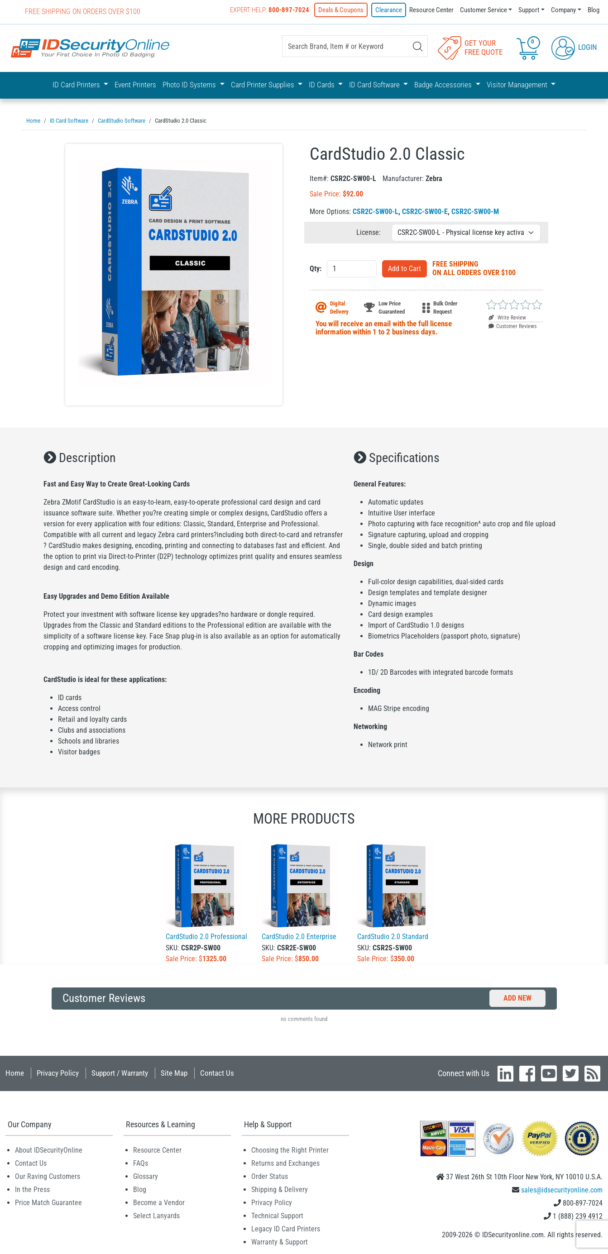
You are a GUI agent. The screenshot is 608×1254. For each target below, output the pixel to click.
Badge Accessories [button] (444, 84)
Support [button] (528, 10)
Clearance (388, 10)
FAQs (140, 1163)
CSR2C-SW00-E (425, 211)
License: (368, 232)
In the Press (32, 1189)
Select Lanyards (156, 1215)
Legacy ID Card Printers (285, 1228)
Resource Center (431, 10)
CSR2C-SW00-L (375, 211)
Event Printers (135, 84)
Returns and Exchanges (285, 1163)
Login (574, 47)
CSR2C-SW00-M (475, 211)
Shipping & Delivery (279, 1189)
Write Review (507, 317)
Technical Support (277, 1215)
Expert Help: (269, 10)
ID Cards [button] (322, 84)
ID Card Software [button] (375, 84)
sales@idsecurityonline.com (562, 1189)
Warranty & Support (279, 1241)
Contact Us (217, 1072)
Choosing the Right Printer (290, 1149)
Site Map (174, 1072)
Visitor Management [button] (518, 84)
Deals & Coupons (341, 10)
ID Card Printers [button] (77, 84)
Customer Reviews (512, 326)
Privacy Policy (58, 1072)
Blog (593, 10)
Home (14, 1072)
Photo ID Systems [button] (190, 84)
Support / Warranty (119, 1072)
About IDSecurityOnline (48, 1149)
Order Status (269, 1176)
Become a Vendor (159, 1202)
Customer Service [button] (483, 10)
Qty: (315, 268)
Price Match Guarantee (48, 1202)
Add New (517, 997)
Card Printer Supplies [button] (263, 84)
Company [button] (563, 10)
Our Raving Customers (47, 1176)
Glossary (145, 1176)
